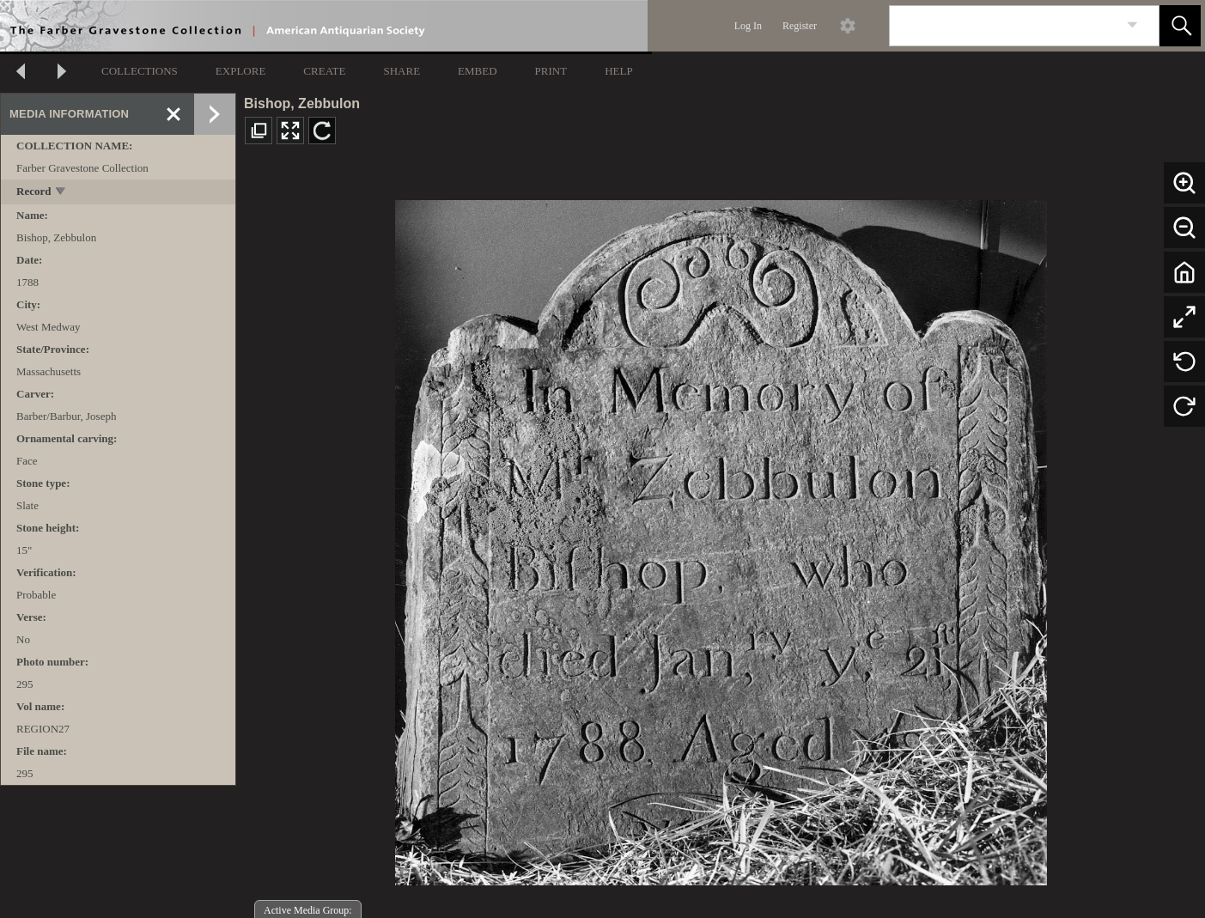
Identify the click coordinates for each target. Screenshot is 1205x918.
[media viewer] (720, 538)
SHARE (401, 70)
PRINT (551, 70)
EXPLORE (241, 70)
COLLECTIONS (139, 70)
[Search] (1004, 26)
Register (799, 26)
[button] (1180, 25)
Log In (748, 26)
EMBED (477, 70)
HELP (619, 70)
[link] (1132, 25)
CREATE (324, 70)
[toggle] (61, 192)
